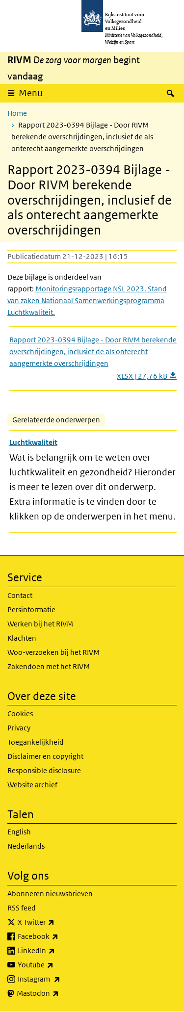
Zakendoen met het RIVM (48, 666)
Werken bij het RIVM (40, 623)
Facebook (60, 936)
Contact (19, 595)
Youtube (57, 965)
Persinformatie (31, 609)
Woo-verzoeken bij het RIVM (53, 652)
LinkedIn (58, 951)
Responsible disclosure (44, 770)
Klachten (21, 638)
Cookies (20, 713)
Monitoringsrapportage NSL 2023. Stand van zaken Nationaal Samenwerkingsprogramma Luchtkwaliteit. (87, 300)
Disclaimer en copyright (45, 756)
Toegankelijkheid (35, 742)
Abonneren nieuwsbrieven (50, 893)
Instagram (61, 979)
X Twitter (58, 922)
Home (17, 113)
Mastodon (59, 993)
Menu (31, 93)
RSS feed (21, 907)
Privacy (18, 727)
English (19, 831)
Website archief (32, 784)
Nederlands (26, 846)
